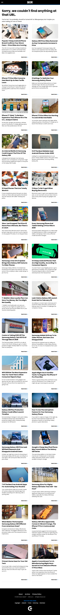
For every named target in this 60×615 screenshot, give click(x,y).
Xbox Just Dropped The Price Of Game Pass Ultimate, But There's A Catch (15, 225)
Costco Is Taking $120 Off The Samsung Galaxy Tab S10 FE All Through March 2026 (14, 337)
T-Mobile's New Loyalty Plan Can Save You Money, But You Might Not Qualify (15, 300)
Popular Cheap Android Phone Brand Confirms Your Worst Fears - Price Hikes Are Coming (14, 43)
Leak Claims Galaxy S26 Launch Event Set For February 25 (44, 299)
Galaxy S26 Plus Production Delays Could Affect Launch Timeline (13, 412)
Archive (27, 594)
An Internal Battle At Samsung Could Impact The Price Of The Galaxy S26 (14, 153)
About (21, 594)
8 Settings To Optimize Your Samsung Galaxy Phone (43, 79)
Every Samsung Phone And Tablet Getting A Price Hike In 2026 (43, 225)
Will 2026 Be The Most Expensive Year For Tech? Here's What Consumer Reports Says (14, 375)
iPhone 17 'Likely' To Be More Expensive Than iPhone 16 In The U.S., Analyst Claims (14, 117)
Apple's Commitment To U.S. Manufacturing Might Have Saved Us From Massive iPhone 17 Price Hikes (44, 564)
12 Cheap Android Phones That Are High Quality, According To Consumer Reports (44, 263)
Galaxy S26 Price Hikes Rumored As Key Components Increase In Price (45, 43)
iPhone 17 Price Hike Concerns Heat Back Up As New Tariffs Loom (13, 80)
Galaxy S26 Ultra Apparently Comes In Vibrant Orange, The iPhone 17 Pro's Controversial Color (44, 525)
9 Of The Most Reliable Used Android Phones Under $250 (43, 152)
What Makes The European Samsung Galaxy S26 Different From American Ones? (14, 524)
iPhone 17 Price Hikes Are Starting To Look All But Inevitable (45, 116)
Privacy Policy (36, 594)
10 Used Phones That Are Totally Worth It (14, 189)
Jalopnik (24, 603)
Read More (24, 57)
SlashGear (42, 603)
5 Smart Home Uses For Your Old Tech (14, 562)
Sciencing (35, 603)
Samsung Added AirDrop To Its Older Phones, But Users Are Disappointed (44, 337)
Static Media (22, 597)
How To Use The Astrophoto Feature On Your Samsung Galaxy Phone (43, 412)
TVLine (29, 603)
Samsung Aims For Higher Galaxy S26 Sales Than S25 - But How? (44, 486)
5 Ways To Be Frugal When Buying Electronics (42, 189)
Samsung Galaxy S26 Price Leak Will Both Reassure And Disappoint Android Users (14, 449)
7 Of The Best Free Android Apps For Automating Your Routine (14, 485)
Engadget (17, 603)
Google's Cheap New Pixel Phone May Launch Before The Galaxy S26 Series (44, 449)
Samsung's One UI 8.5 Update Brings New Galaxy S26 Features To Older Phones (14, 263)
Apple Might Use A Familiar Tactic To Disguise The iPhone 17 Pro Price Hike (44, 375)
